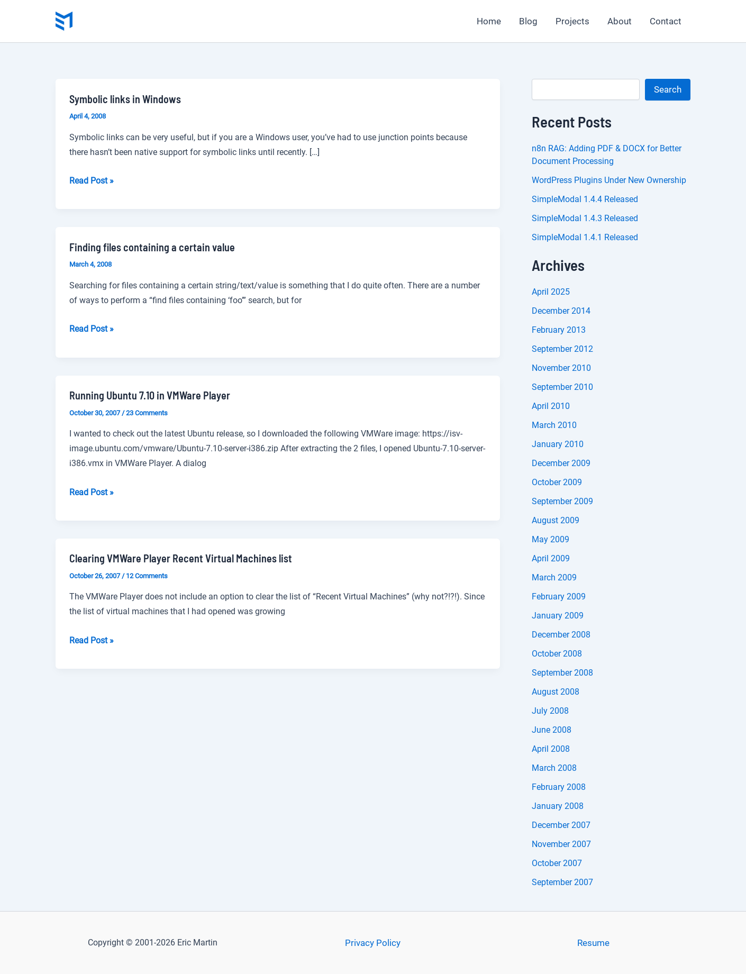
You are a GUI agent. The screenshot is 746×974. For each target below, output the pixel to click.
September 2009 (562, 501)
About (619, 21)
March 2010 (554, 425)
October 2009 (557, 482)
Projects (572, 21)
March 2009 (554, 577)
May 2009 (550, 539)
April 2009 (551, 558)
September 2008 (562, 673)
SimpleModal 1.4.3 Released (585, 218)
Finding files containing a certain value (152, 247)
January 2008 (558, 806)
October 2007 (557, 863)
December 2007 (561, 825)
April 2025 (551, 292)
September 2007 (562, 882)
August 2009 (555, 520)
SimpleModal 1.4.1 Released (585, 237)
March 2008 (554, 768)
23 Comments (147, 413)
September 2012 (562, 349)
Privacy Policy (373, 942)
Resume (593, 942)
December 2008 (561, 635)
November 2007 (561, 844)
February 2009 (559, 596)
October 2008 (557, 654)
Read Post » (91, 181)
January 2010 (558, 444)
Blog (528, 21)
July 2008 (550, 711)
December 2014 (561, 311)
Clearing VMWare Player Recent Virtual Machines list (180, 558)
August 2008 (555, 692)
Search (667, 89)
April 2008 (551, 749)
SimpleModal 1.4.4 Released (585, 199)
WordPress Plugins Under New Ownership (609, 180)
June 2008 (551, 730)
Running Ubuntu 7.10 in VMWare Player (149, 395)
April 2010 (551, 406)
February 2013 (559, 330)
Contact (665, 21)
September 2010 (562, 387)
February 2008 (559, 787)
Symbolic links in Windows (125, 99)
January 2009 (558, 616)
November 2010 (561, 368)
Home (489, 21)
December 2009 (561, 463)
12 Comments (147, 576)
